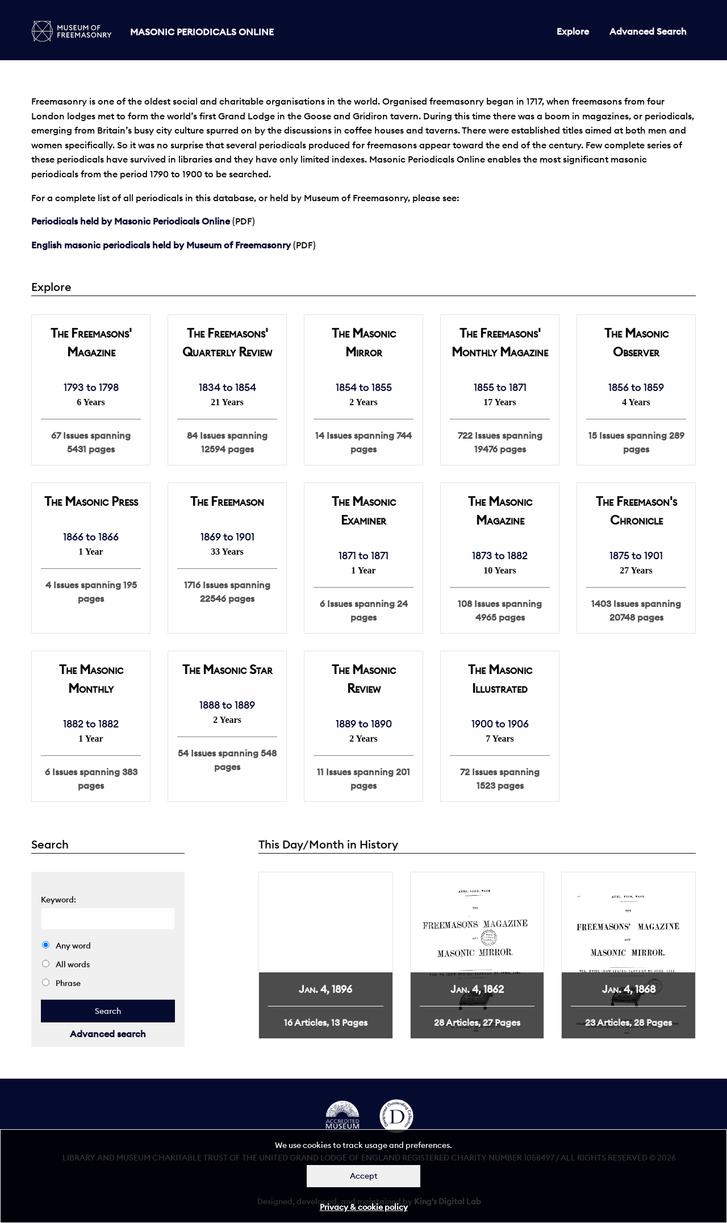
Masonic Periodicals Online (202, 32)
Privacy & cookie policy (364, 1207)
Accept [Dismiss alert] (364, 1176)
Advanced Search (648, 31)
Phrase (61, 983)
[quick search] (108, 1011)
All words (66, 964)
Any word (66, 946)
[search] (108, 919)
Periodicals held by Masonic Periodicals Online (130, 221)
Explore (573, 31)
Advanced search (108, 1033)
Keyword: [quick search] (58, 900)
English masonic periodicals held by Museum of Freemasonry (161, 245)
